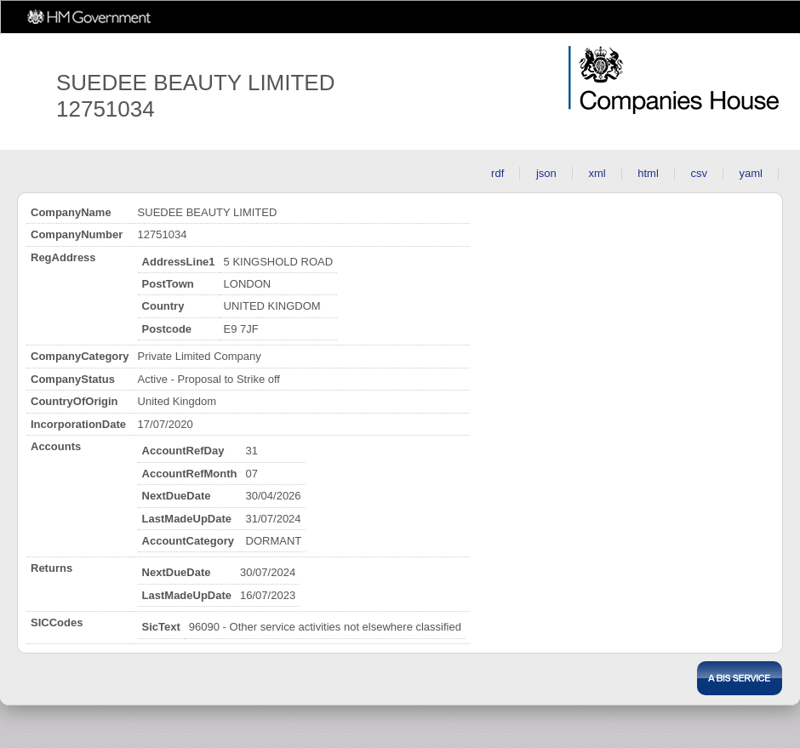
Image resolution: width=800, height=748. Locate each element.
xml (596, 173)
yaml (751, 173)
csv (698, 173)
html (648, 173)
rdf (497, 173)
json (546, 173)
